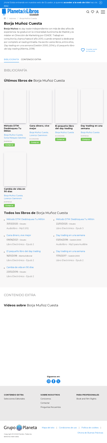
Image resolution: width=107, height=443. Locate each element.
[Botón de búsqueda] (87, 12)
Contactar (45, 403)
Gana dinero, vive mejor (19, 235)
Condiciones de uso (68, 427)
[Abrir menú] (103, 12)
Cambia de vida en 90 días (20, 267)
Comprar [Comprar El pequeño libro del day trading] (61, 139)
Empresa (8, 141)
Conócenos (46, 399)
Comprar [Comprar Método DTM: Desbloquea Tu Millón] (9, 145)
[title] (49, 381)
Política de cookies (89, 427)
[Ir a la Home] (5, 18)
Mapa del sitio (48, 427)
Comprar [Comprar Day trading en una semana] (86, 139)
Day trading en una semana (70, 235)
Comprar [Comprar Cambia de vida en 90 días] (9, 205)
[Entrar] (96, 12)
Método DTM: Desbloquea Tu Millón (26, 219)
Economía (34, 139)
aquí (6, 5)
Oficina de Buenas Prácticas (90, 433)
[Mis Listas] (91, 12)
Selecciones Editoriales (14, 399)
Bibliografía (11, 59)
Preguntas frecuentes (51, 407)
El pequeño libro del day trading (24, 251)
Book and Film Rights (86, 399)
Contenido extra (31, 59)
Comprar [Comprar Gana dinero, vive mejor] (35, 142)
